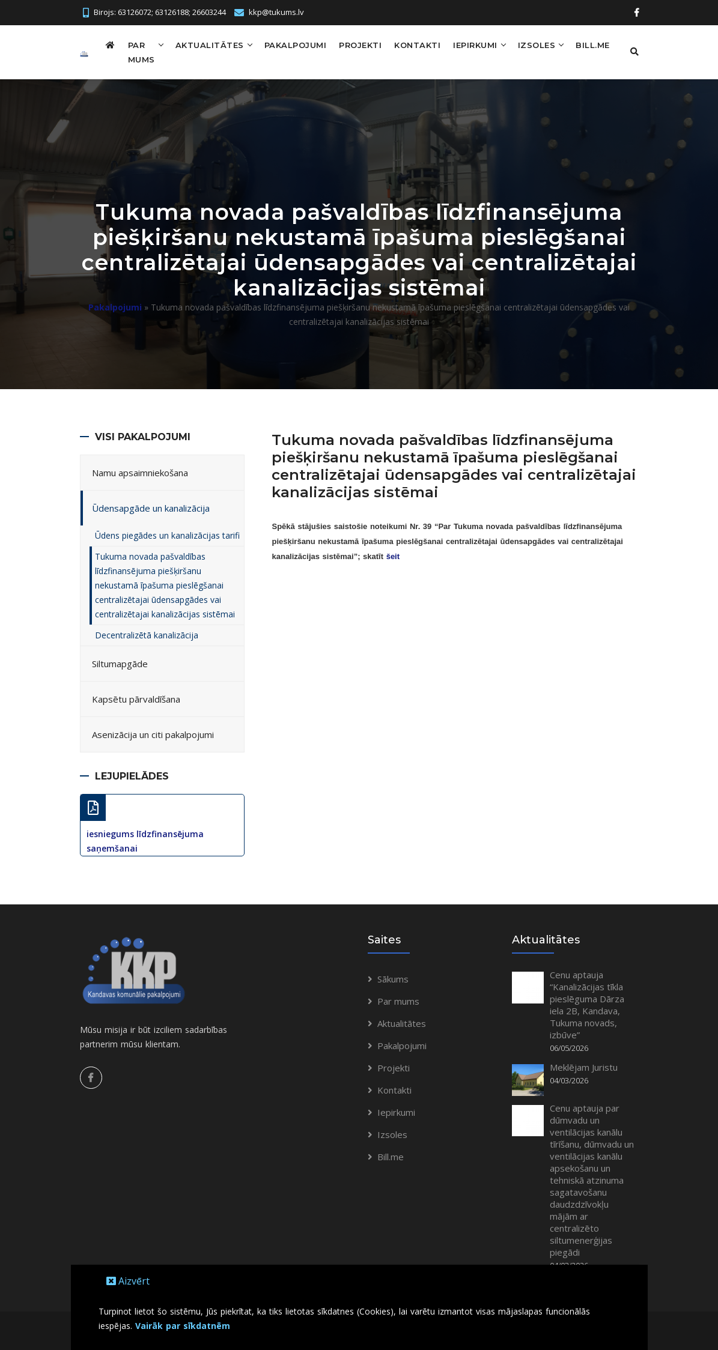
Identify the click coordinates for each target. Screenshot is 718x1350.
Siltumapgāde (120, 664)
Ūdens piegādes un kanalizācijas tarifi (167, 535)
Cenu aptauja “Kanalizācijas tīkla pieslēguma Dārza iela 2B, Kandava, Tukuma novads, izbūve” (587, 1005)
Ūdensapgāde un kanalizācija (151, 508)
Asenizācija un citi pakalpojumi (153, 734)
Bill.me (593, 45)
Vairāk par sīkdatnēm (182, 1325)
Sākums (393, 979)
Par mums (141, 52)
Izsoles (537, 45)
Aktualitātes (209, 45)
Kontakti (417, 45)
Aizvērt (128, 1281)
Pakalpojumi (295, 45)
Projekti (360, 45)
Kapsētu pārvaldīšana (136, 699)
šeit (393, 556)
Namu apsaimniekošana (140, 473)
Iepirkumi (475, 45)
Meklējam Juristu (584, 1067)
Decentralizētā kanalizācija (146, 635)
